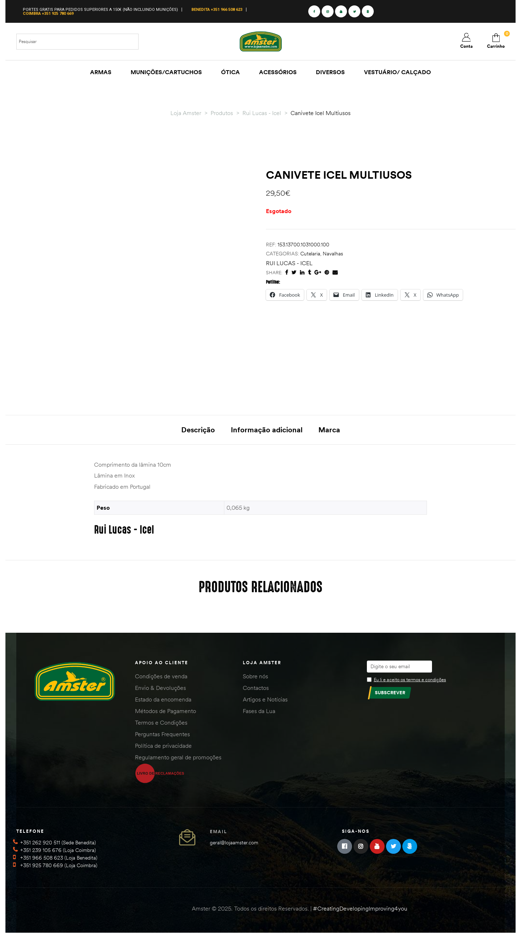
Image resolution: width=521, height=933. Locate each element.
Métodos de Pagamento (165, 710)
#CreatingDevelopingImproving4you (360, 908)
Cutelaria (310, 253)
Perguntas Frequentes (162, 734)
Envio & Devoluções (160, 687)
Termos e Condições (161, 722)
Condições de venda (161, 676)
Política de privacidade (163, 745)
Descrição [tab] (198, 429)
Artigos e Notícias (265, 699)
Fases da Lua (259, 710)
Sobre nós (255, 676)
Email (218, 831)
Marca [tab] (329, 429)
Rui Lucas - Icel (289, 263)
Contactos (256, 687)
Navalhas (333, 253)
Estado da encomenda (163, 699)
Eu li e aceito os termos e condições (410, 679)
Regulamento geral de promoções (178, 757)
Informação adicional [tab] (266, 429)
